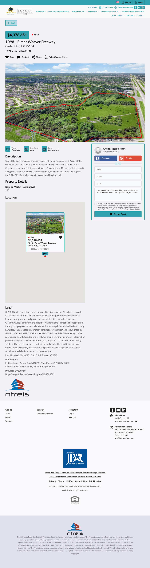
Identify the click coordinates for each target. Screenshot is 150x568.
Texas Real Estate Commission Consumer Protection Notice (75, 476)
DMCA (69, 481)
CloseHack (82, 490)
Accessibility (81, 481)
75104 (29, 46)
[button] (118, 214)
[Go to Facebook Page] (135, 7)
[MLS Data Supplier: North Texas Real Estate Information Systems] (75, 529)
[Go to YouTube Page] (139, 7)
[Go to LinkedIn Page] (143, 7)
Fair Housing (95, 481)
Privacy (137, 209)
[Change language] (117, 2)
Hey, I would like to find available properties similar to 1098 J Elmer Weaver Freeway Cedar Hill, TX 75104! (118, 194)
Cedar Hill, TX (15, 46)
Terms (132, 209)
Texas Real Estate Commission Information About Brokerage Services (75, 472)
